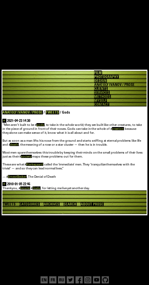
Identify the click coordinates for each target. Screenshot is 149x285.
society (26, 156)
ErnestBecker (17, 176)
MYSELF (100, 101)
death (14, 144)
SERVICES (101, 93)
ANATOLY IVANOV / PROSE (22, 112)
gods (40, 124)
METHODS (102, 97)
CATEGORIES (29, 204)
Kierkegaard (34, 164)
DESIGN (100, 81)
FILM (98, 73)
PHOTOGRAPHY (106, 77)
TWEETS (52, 112)
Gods (37, 188)
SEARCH (70, 204)
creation (118, 128)
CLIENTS (100, 89)
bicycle (25, 188)
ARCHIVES (52, 204)
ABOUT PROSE (92, 204)
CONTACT (101, 104)
